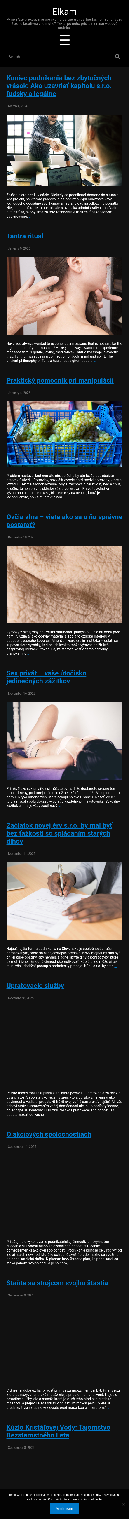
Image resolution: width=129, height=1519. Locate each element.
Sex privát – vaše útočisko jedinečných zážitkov (47, 677)
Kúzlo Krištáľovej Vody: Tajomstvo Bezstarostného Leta (58, 1431)
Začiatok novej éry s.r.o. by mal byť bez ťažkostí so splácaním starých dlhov (59, 833)
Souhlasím (64, 1508)
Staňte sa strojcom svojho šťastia (57, 1283)
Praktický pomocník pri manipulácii (60, 380)
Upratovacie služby (35, 985)
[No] (123, 1504)
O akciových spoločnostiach (49, 1134)
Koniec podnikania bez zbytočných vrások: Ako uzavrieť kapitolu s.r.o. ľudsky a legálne (59, 86)
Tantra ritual (25, 236)
